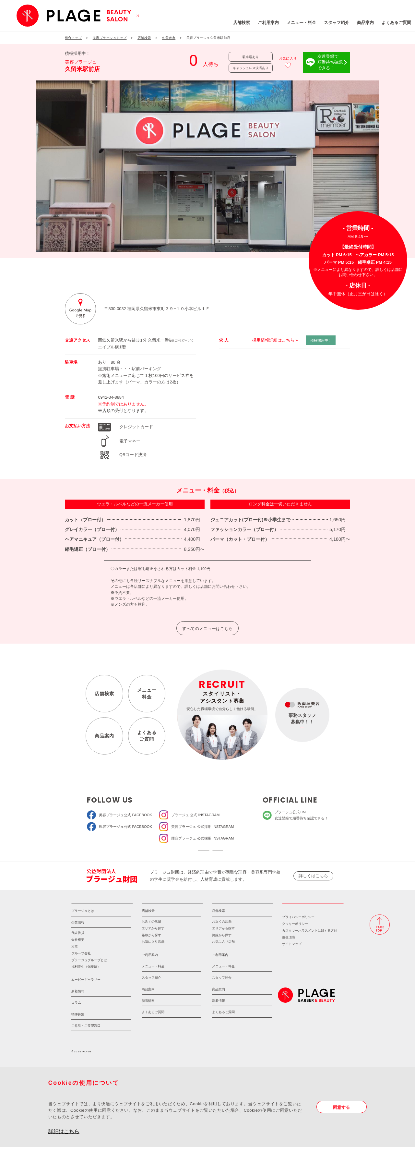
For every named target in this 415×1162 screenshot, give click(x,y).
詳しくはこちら (313, 883)
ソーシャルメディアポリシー (247, 854)
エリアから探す (153, 943)
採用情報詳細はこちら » (275, 340)
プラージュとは (82, 925)
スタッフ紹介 (300, 22)
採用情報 (312, 914)
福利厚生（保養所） (86, 981)
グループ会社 (81, 968)
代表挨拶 (77, 948)
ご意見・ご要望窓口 (86, 1040)
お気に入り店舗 (153, 956)
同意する (341, 1122)
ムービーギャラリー (86, 994)
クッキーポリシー (295, 938)
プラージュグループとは (89, 975)
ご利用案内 (232, 22)
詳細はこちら (63, 1146)
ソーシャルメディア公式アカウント (167, 854)
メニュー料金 (147, 693)
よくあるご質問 (360, 22)
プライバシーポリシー (298, 932)
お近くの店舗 (151, 936)
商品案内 (329, 22)
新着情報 (77, 1006)
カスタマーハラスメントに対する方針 (309, 945)
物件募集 (77, 1029)
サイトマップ (292, 959)
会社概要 (77, 954)
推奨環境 (288, 952)
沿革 (74, 961)
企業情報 (77, 937)
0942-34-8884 (111, 397)
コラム (76, 1017)
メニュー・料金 (265, 22)
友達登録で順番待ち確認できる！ (330, 62)
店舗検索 (205, 22)
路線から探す (151, 950)
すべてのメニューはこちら (207, 628)
